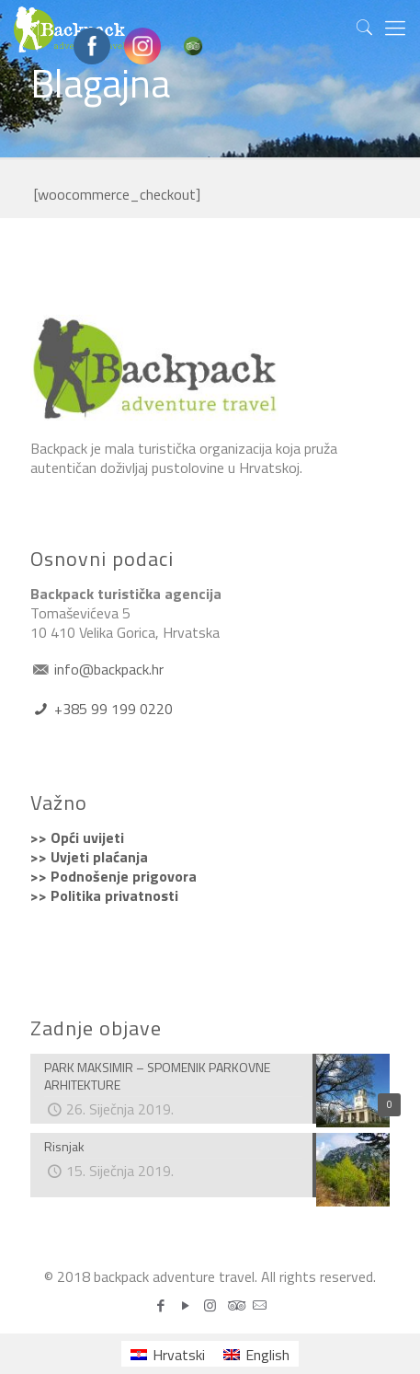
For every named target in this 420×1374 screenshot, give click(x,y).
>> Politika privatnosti (104, 895)
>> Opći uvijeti (77, 837)
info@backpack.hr (107, 669)
